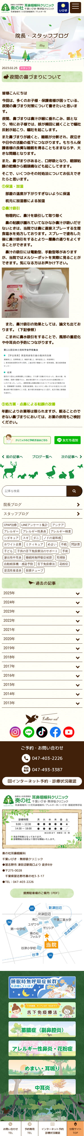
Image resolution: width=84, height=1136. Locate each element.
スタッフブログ (16, 514)
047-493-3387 (42, 769)
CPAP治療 (10, 525)
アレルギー (11, 531)
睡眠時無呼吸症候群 (39, 557)
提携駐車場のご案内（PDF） (42, 893)
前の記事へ (12, 457)
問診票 (75, 544)
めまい (52, 544)
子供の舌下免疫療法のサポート (37, 551)
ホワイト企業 (13, 544)
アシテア (58, 525)
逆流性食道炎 (13, 570)
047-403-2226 (42, 758)
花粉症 (63, 564)
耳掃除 (60, 557)
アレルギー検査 (61, 531)
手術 (65, 551)
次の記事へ (71, 457)
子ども (8, 551)
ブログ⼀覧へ (42, 457)
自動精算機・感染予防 (18, 564)
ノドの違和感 (52, 538)
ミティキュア (34, 544)
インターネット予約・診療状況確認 (42, 781)
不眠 (64, 544)
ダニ (36, 538)
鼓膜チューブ (34, 570)
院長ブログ (13, 504)
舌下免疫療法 (46, 564)
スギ (26, 538)
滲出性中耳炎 (13, 557)
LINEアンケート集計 (34, 525)
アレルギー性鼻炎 (34, 531)
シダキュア (11, 538)
